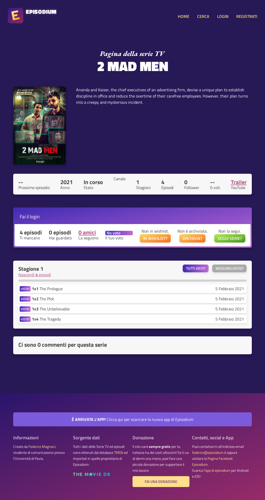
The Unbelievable (51, 309)
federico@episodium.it (209, 452)
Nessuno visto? (229, 268)
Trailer (239, 182)
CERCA (203, 16)
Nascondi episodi (34, 275)
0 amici (87, 232)
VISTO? (25, 289)
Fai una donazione (161, 481)
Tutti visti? (195, 268)
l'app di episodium (217, 470)
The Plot (43, 299)
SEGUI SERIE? (230, 238)
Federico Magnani (41, 446)
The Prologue (47, 289)
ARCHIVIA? (192, 238)
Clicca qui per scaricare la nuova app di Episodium (132, 419)
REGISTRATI (246, 16)
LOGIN (223, 16)
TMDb (118, 452)
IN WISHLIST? (155, 238)
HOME (183, 16)
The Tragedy (46, 319)
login (35, 216)
